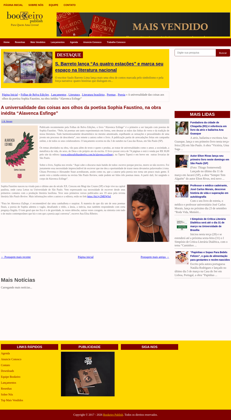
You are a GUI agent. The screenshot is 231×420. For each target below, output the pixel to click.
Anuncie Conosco (92, 42)
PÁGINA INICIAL (13, 5)
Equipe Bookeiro (10, 376)
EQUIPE (53, 5)
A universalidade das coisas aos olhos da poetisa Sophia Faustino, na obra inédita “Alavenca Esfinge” (81, 110)
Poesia (121, 94)
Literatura (74, 94)
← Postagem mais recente (16, 257)
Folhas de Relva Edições (35, 94)
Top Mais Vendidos (12, 400)
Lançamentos (57, 42)
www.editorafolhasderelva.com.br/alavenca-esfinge (87, 154)
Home (6, 42)
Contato (5, 365)
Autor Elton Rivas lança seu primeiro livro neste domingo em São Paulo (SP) (209, 159)
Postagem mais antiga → (155, 257)
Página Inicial (10, 94)
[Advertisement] (85, 315)
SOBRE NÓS (35, 5)
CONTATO (70, 5)
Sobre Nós (7, 394)
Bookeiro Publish (113, 414)
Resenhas (20, 42)
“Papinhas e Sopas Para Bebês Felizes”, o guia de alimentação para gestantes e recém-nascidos (210, 256)
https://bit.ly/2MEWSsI (99, 196)
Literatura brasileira (93, 94)
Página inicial (86, 257)
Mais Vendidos (37, 42)
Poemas (111, 94)
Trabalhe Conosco (116, 42)
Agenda (74, 42)
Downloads (7, 370)
